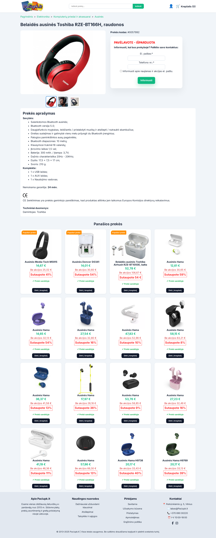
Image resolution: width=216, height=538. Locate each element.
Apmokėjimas (132, 517)
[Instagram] (177, 523)
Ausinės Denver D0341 (85, 261)
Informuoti (146, 80)
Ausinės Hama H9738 (130, 460)
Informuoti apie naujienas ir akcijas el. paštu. (148, 71)
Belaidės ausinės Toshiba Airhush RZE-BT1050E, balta (130, 263)
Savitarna (132, 504)
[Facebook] (173, 523)
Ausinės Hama (175, 261)
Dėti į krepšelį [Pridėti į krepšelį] (41, 290)
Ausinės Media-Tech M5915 (41, 261)
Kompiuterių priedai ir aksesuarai (72, 16)
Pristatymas (132, 513)
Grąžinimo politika (132, 522)
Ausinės (99, 16)
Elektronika (43, 16)
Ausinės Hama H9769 (175, 460)
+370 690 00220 (179, 513)
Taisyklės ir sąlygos (87, 516)
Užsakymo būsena (132, 508)
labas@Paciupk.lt (179, 508)
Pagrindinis (26, 16)
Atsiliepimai (87, 512)
